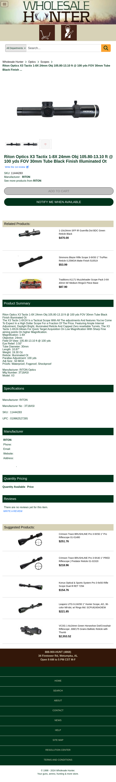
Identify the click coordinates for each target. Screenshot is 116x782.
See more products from (22, 180)
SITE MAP (58, 740)
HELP (58, 730)
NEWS (58, 720)
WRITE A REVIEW (12, 511)
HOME (58, 680)
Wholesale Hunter (12, 61)
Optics (32, 61)
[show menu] (4, 4)
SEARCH (58, 690)
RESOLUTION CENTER (58, 750)
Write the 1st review (17, 167)
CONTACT (58, 710)
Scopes (45, 61)
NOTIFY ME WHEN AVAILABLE (59, 202)
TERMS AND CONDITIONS (58, 759)
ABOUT (58, 700)
